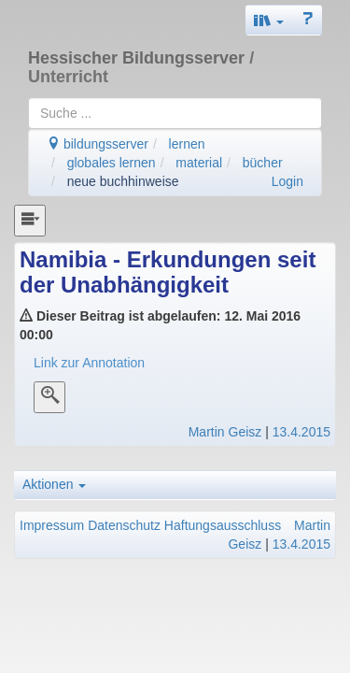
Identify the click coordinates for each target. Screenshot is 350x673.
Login (287, 181)
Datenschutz (124, 525)
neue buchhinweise (123, 181)
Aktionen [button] (54, 484)
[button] (268, 20)
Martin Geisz (225, 431)
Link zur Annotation (89, 362)
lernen (187, 143)
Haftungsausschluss (222, 525)
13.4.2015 (301, 431)
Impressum (52, 525)
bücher (263, 162)
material (198, 162)
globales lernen (111, 162)
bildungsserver (97, 143)
